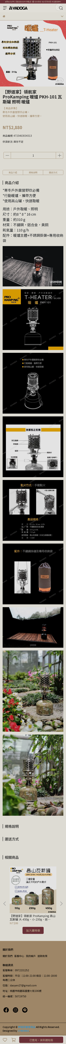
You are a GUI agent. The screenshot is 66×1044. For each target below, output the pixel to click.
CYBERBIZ (23, 1030)
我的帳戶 (31, 956)
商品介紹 (13, 172)
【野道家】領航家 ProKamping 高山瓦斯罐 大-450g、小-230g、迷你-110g (32, 917)
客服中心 (19, 956)
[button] (61, 904)
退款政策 (42, 956)
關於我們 (7, 956)
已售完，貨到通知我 (41, 1040)
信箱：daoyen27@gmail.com (20, 985)
